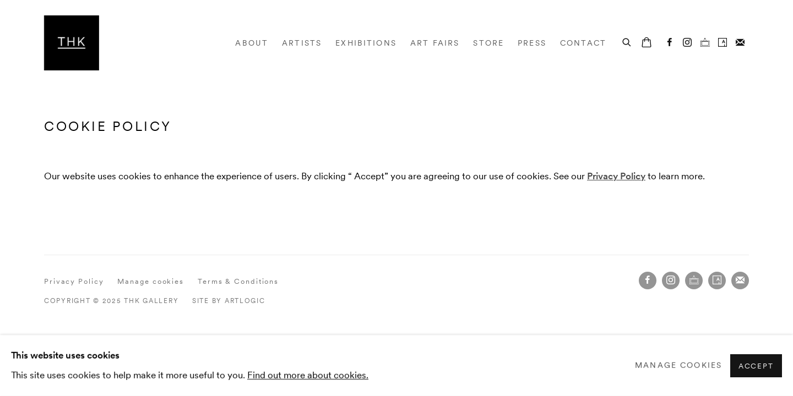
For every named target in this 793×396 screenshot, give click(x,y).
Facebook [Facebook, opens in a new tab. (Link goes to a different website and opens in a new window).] (669, 43)
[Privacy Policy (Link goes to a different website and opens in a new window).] (616, 176)
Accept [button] (756, 365)
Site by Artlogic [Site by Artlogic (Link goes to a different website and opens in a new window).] (228, 301)
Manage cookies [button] (150, 281)
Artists (302, 43)
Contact (583, 43)
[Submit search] (627, 41)
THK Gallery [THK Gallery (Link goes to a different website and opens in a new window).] (71, 42)
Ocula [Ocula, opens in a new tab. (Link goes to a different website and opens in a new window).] (705, 43)
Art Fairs (434, 43)
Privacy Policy (74, 281)
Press (532, 43)
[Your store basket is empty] (646, 43)
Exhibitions (366, 43)
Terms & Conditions (238, 281)
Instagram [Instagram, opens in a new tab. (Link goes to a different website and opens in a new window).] (687, 43)
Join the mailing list (740, 43)
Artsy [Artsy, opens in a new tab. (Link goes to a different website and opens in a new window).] (722, 43)
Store (488, 43)
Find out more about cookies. (307, 374)
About (251, 43)
